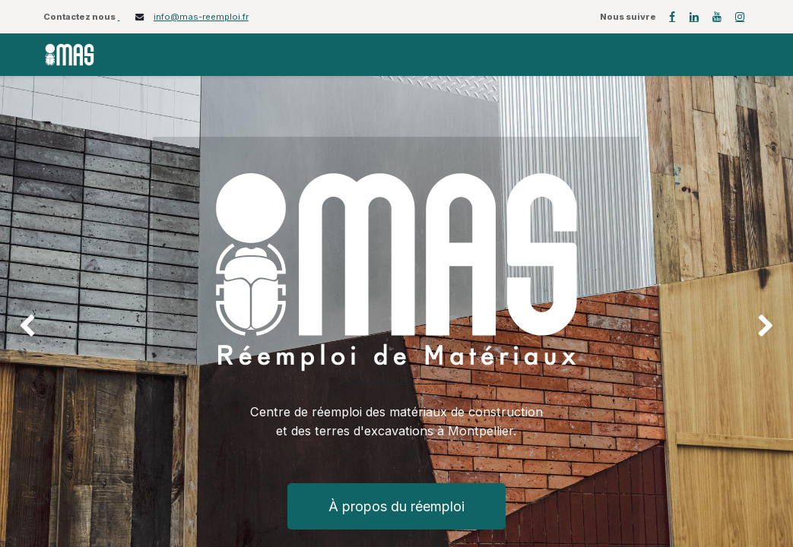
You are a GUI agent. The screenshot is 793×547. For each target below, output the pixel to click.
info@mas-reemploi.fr (201, 16)
